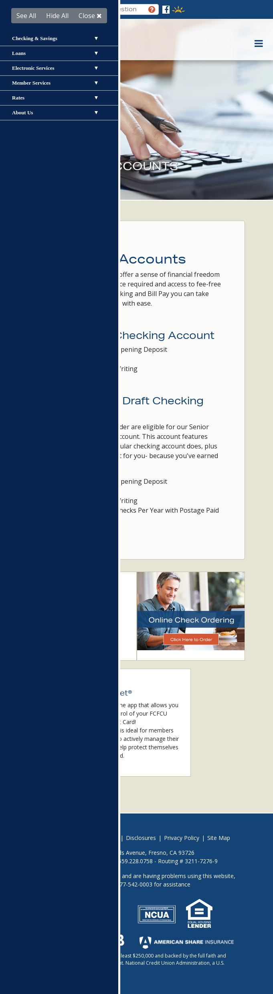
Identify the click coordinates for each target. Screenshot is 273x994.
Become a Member (72, 607)
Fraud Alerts (62, 631)
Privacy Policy (181, 838)
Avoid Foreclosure (66, 838)
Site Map (218, 838)
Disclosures (141, 838)
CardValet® (104, 730)
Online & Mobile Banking (79, 619)
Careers (108, 838)
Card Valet (60, 644)
